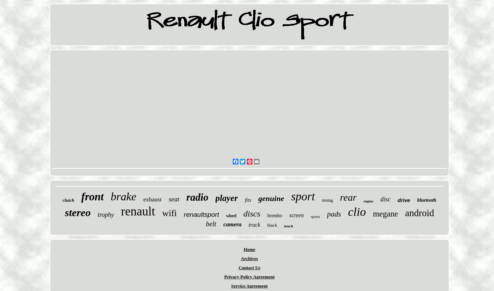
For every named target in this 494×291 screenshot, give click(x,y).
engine (369, 201)
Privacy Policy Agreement (249, 276)
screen (296, 215)
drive (403, 200)
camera (232, 224)
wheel (231, 215)
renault (138, 211)
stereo (78, 212)
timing (327, 200)
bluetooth (426, 200)
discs (251, 213)
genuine (271, 198)
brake (123, 196)
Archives (249, 258)
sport (303, 196)
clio (357, 211)
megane (385, 213)
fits (248, 200)
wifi (169, 213)
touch (288, 226)
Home (249, 249)
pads (334, 214)
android (419, 213)
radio (197, 197)
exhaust (152, 199)
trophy (106, 214)
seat (174, 199)
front (92, 196)
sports (315, 216)
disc (385, 199)
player (227, 198)
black (272, 225)
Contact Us (250, 267)
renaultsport (201, 214)
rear (348, 197)
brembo (274, 215)
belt (211, 224)
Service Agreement (249, 286)
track (254, 225)
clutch (68, 200)
